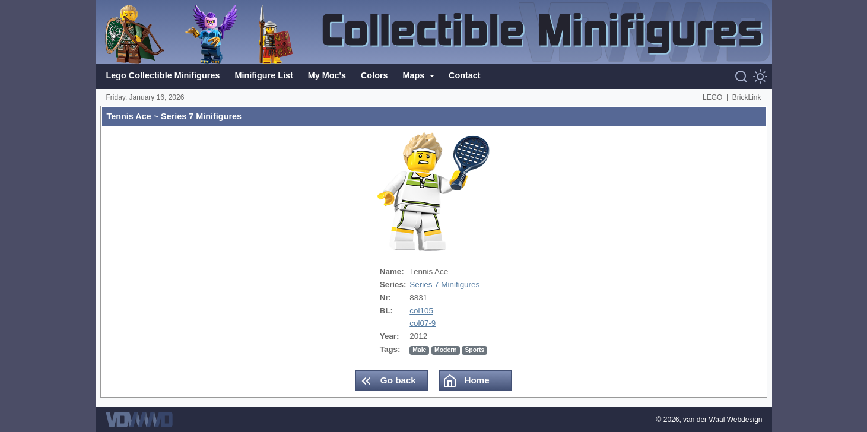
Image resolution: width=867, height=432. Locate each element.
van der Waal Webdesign (722, 419)
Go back (387, 381)
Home (466, 381)
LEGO (712, 97)
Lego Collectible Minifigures (163, 75)
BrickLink (746, 97)
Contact (465, 75)
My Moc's (327, 75)
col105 (421, 310)
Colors (374, 75)
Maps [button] (415, 75)
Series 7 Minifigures (444, 284)
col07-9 (422, 323)
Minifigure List (263, 75)
